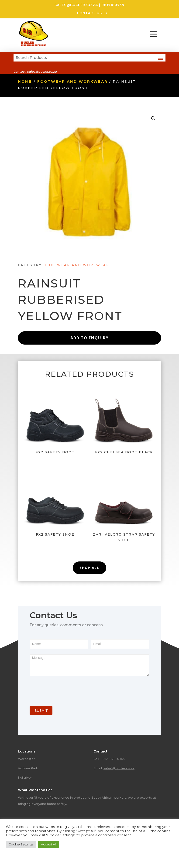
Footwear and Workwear (72, 81)
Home (25, 81)
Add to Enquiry (89, 337)
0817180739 (112, 5)
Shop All (89, 567)
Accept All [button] (48, 844)
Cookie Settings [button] (21, 844)
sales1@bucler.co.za (118, 768)
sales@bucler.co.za (76, 5)
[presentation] (65, 690)
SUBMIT (41, 710)
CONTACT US (89, 13)
